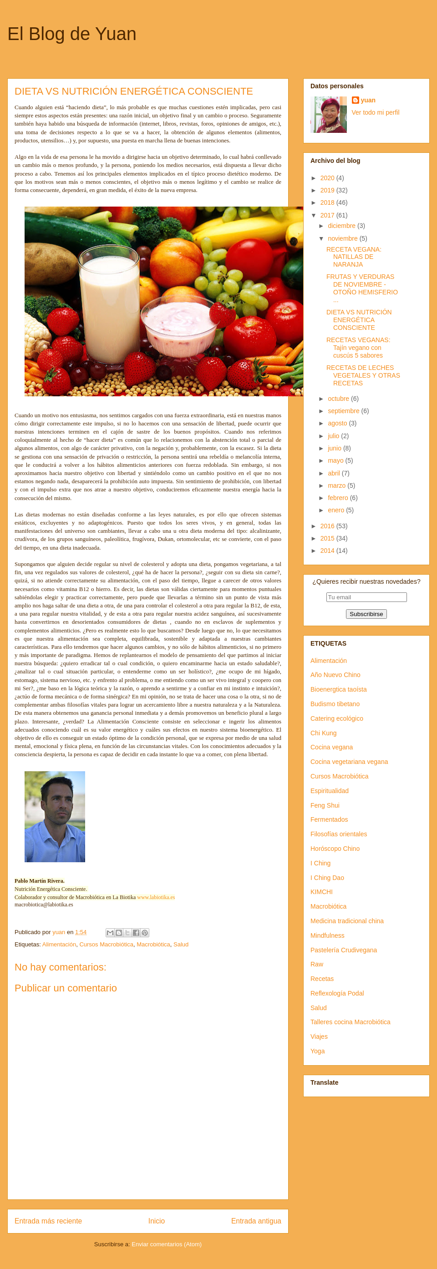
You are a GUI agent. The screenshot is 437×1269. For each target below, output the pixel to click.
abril (334, 473)
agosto (338, 423)
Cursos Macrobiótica (106, 944)
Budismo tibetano (335, 704)
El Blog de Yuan (72, 34)
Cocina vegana (331, 747)
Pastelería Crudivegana (343, 950)
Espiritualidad (329, 790)
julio (334, 436)
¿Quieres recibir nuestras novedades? (366, 581)
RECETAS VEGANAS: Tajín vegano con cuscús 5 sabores (358, 347)
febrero (339, 497)
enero (337, 510)
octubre (339, 398)
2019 (328, 190)
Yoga (317, 1051)
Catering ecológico (336, 718)
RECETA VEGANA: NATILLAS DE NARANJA (353, 257)
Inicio (156, 1221)
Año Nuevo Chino (335, 674)
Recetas (322, 978)
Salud (180, 944)
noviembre (343, 238)
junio (335, 448)
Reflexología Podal (337, 993)
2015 (328, 538)
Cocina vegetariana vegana (349, 761)
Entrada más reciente (48, 1221)
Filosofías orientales (338, 834)
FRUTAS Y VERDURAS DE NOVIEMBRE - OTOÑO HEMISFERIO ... (362, 288)
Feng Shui (325, 805)
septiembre (344, 411)
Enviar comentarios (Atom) (167, 1244)
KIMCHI (321, 891)
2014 (328, 550)
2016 (328, 526)
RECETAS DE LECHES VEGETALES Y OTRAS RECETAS (363, 375)
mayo (336, 460)
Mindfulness (327, 935)
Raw (316, 964)
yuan (368, 100)
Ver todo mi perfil (376, 112)
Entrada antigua (256, 1221)
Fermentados (329, 819)
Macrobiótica (153, 944)
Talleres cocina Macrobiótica (350, 1022)
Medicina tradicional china (347, 921)
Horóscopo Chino (335, 848)
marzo (337, 485)
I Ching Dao (327, 877)
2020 (328, 178)
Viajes (319, 1036)
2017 (328, 215)
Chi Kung (323, 733)
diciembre (342, 225)
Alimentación (59, 944)
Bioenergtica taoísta (338, 689)
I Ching (320, 863)
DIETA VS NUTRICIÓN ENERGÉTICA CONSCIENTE (359, 319)
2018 (328, 202)
